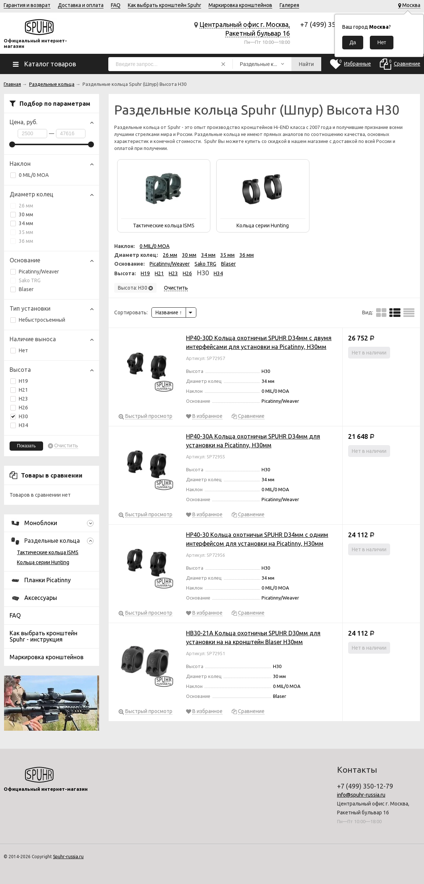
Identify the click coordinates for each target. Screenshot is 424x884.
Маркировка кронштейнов (240, 5)
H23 (23, 399)
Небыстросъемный (37, 320)
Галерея (289, 5)
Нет (19, 350)
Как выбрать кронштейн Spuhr (164, 5)
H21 (23, 390)
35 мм (21, 232)
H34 (23, 425)
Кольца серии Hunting (43, 562)
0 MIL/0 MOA (29, 175)
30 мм (21, 214)
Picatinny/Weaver (34, 272)
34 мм (21, 223)
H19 (23, 381)
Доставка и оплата (81, 5)
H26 (23, 407)
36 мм (21, 241)
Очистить (66, 445)
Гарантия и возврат (27, 5)
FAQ (115, 5)
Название (168, 312)
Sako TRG (25, 280)
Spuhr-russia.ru (68, 856)
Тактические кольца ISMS (47, 552)
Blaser (22, 289)
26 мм (21, 206)
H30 (19, 416)
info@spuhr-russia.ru (361, 795)
